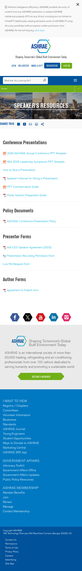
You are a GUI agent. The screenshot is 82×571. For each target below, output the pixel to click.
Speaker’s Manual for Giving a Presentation (32, 178)
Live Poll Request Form (16, 264)
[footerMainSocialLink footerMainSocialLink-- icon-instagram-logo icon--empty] (66, 317)
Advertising (10, 559)
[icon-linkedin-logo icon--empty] (53, 317)
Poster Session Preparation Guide (26, 195)
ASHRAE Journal (14, 429)
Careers (9, 555)
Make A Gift (37, 65)
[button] (77, 5)
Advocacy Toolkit (13, 465)
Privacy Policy (12, 551)
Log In (66, 65)
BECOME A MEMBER (41, 376)
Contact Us (10, 539)
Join (13, 65)
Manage (8, 506)
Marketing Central (14, 447)
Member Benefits (14, 492)
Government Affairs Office (19, 470)
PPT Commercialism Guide (23, 186)
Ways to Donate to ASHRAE (21, 443)
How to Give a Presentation (19, 170)
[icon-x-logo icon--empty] (28, 317)
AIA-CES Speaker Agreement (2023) (29, 247)
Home (4, 88)
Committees (10, 410)
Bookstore (52, 65)
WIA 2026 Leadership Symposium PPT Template (36, 161)
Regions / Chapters (15, 405)
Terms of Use (11, 547)
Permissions (11, 543)
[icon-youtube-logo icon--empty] (41, 317)
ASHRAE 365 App (15, 452)
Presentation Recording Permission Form (30, 255)
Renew (7, 502)
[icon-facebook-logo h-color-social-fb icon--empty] (15, 317)
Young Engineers (14, 433)
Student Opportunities (17, 438)
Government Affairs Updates (21, 475)
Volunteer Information (16, 415)
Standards (9, 424)
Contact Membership (16, 511)
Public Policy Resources (18, 479)
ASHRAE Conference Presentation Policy (31, 221)
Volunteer (23, 65)
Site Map (9, 563)
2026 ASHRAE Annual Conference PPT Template (37, 153)
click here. (40, 30)
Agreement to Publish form (22, 290)
